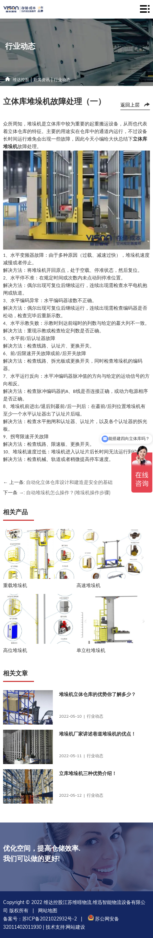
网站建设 (75, 927)
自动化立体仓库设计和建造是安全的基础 (69, 482)
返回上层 (130, 105)
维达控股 (21, 79)
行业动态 (62, 79)
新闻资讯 (41, 79)
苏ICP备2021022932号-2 (49, 919)
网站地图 (47, 910)
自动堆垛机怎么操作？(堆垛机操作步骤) (68, 492)
